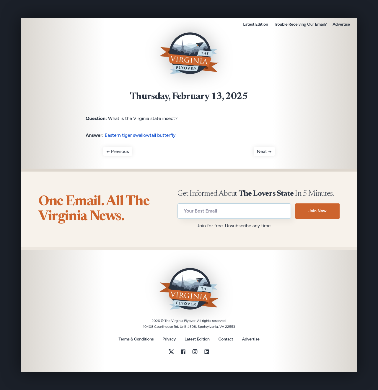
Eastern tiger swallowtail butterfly (140, 135)
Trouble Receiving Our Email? (300, 24)
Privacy (169, 339)
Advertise (341, 24)
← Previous (117, 151)
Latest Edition (255, 24)
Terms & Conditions (136, 339)
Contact (226, 339)
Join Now (317, 210)
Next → (264, 151)
